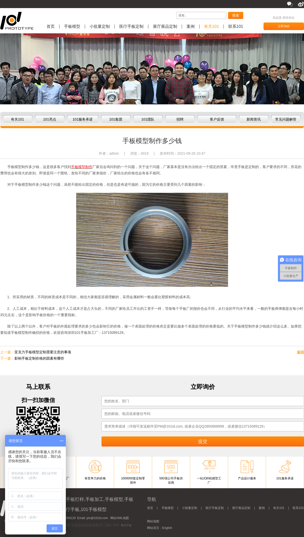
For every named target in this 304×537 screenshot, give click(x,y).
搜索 (235, 15)
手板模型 (72, 27)
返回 (300, 352)
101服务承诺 (83, 119)
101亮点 (49, 119)
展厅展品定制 (165, 27)
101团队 (147, 119)
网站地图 (153, 521)
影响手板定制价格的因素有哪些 (39, 358)
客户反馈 (217, 119)
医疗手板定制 (131, 27)
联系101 (235, 27)
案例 (191, 27)
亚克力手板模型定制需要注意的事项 (42, 352)
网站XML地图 (119, 518)
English (167, 528)
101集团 (115, 119)
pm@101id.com (97, 518)
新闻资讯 (254, 119)
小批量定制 (100, 27)
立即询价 (284, 26)
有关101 (211, 27)
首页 (51, 27)
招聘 (180, 119)
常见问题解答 (285, 119)
